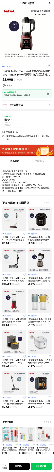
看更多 (47, 203)
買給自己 (19, 466)
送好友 (41, 466)
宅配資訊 (39, 161)
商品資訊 (14, 161)
